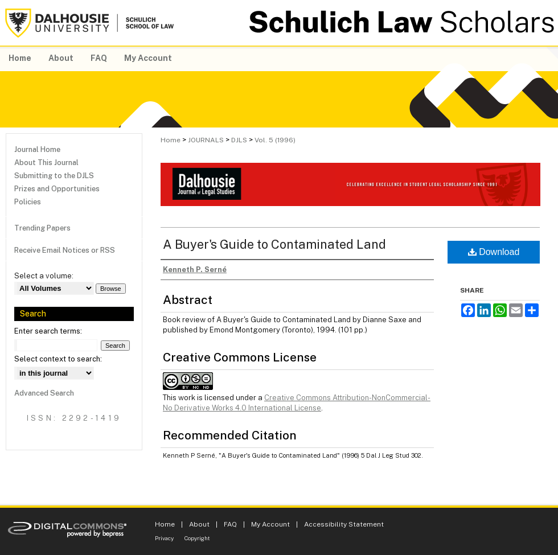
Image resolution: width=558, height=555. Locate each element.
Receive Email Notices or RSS (64, 250)
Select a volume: (43, 276)
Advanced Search (44, 393)
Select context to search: (58, 359)
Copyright (197, 538)
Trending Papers (42, 228)
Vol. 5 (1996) (275, 140)
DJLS (239, 140)
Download (494, 252)
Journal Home (37, 149)
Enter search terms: (48, 331)
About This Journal (46, 162)
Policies (27, 202)
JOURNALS (206, 140)
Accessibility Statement (344, 524)
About (199, 524)
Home (170, 140)
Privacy (164, 538)
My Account (270, 524)
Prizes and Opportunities (57, 188)
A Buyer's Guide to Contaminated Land (274, 244)
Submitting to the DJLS (54, 175)
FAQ (230, 524)
